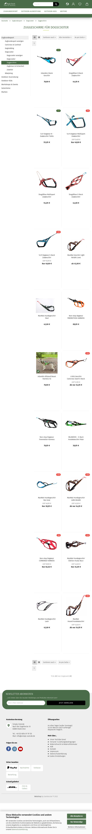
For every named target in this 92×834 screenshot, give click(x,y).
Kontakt (53, 749)
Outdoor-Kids (50, 11)
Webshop (37, 796)
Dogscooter (9, 52)
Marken (4, 92)
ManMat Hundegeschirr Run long (47, 499)
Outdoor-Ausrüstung (31, 11)
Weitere (63, 11)
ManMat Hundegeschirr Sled (47, 317)
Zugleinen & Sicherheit (15, 66)
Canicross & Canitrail (13, 45)
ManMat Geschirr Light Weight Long (75, 256)
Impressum (54, 751)
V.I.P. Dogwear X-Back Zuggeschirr (47, 256)
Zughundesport (10, 11)
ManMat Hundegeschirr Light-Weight (76, 499)
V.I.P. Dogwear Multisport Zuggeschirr (76, 135)
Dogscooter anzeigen (15, 55)
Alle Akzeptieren (76, 816)
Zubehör (10, 70)
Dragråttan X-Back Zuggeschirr (76, 195)
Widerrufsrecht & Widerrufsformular (63, 744)
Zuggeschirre (11, 63)
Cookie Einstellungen (57, 756)
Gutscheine (5, 88)
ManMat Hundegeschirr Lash (47, 620)
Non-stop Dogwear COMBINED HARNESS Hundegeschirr (47, 559)
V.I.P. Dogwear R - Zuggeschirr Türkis (47, 135)
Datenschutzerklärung (19, 829)
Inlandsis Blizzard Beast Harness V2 (47, 377)
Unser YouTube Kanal (58, 740)
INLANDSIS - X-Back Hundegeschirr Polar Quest (76, 438)
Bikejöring (9, 73)
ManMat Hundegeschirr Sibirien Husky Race (76, 559)
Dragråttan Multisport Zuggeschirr (47, 195)
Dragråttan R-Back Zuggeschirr (76, 74)
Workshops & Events (9, 84)
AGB (51, 747)
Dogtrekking (9, 48)
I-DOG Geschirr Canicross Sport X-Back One (76, 377)
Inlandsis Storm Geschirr (47, 74)
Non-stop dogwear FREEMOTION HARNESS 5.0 (76, 317)
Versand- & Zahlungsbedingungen (63, 742)
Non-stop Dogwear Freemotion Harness (47, 438)
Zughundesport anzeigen (14, 41)
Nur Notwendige (76, 822)
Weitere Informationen (76, 827)
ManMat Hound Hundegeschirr (76, 620)
